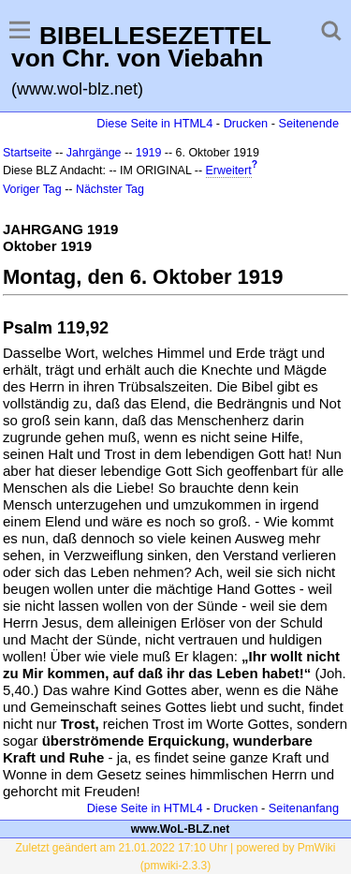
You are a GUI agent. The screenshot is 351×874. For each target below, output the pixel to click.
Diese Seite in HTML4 (154, 123)
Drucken (246, 123)
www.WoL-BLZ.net (180, 829)
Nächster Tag (110, 189)
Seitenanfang (304, 808)
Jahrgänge (94, 152)
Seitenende (308, 123)
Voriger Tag (32, 189)
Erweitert (229, 170)
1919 (149, 152)
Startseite (27, 152)
